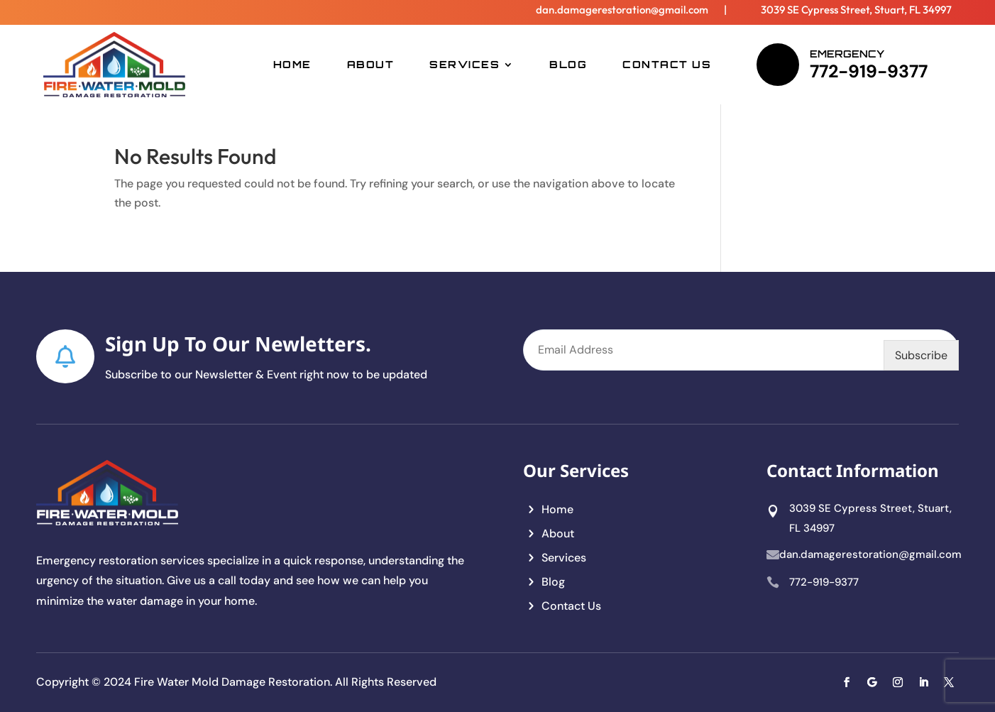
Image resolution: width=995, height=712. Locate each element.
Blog (568, 64)
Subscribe (921, 355)
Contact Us (666, 64)
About (371, 64)
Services (464, 64)
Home (292, 64)
